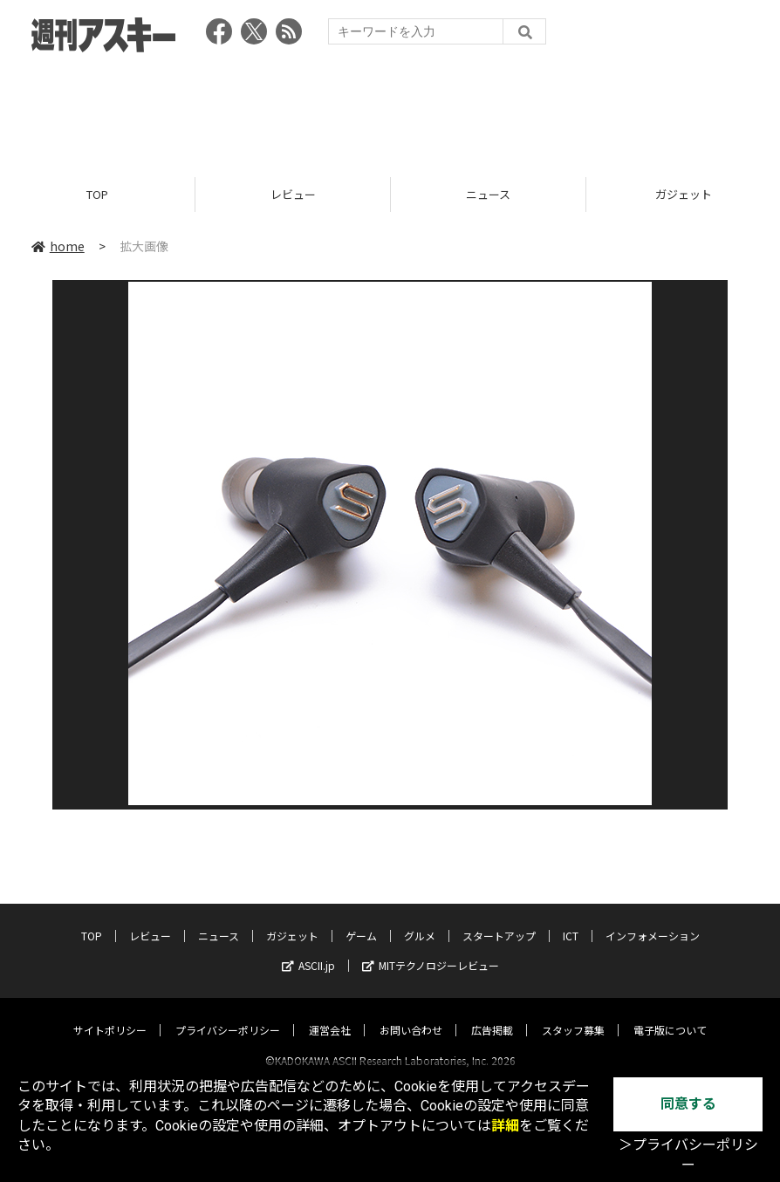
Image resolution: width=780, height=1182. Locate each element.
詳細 (505, 1125)
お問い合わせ (411, 1014)
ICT (570, 919)
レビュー (293, 194)
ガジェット (292, 919)
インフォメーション (653, 919)
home (58, 246)
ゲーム (361, 919)
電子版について (670, 1014)
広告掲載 (492, 1014)
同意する (688, 1104)
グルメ (419, 919)
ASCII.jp (308, 949)
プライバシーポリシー (227, 1014)
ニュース (488, 194)
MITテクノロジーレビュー (430, 949)
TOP (97, 194)
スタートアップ (499, 919)
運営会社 (330, 1014)
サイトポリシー (110, 1014)
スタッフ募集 (573, 1014)
